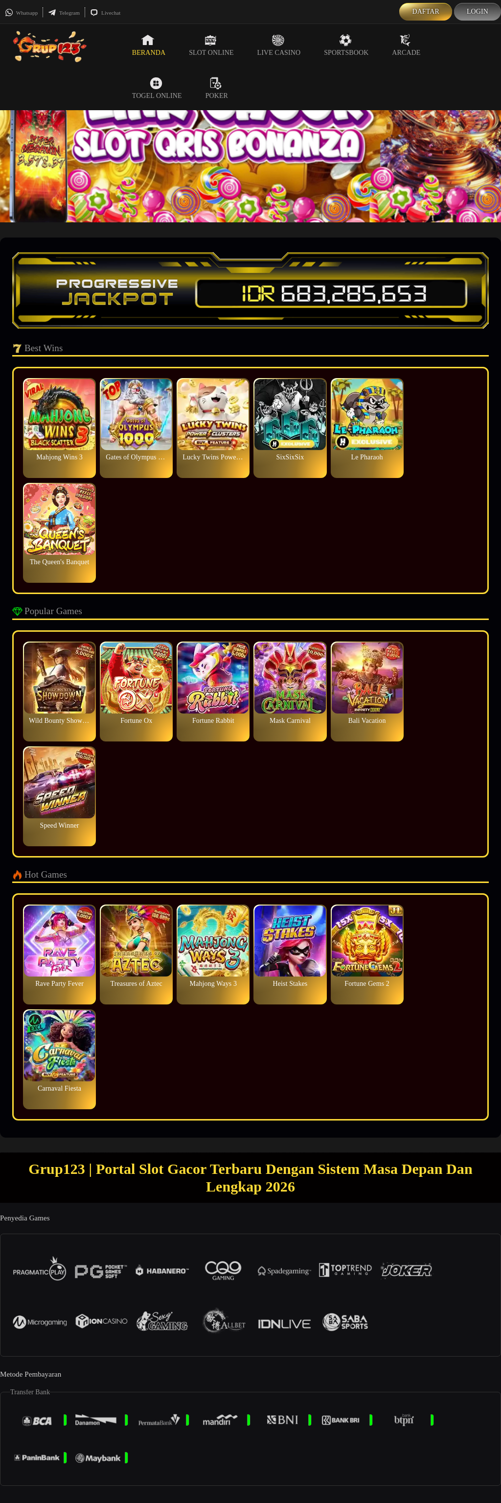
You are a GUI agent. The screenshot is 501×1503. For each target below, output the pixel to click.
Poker (216, 88)
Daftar (425, 11)
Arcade (406, 45)
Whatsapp (21, 13)
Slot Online (211, 45)
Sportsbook (346, 45)
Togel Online (157, 88)
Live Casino (279, 45)
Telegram (64, 13)
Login (477, 11)
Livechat (105, 13)
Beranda (148, 45)
